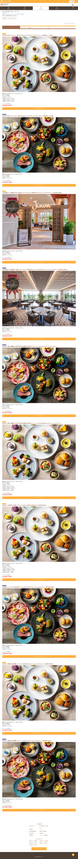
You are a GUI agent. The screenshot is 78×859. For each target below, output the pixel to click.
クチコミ (66, 27)
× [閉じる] (76, 1)
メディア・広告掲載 (43, 835)
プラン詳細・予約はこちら (39, 108)
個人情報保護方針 (32, 831)
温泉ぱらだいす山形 (43, 842)
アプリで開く (72, 1)
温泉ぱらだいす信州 (33, 842)
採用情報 (31, 835)
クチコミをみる (13, 18)
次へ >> (40, 824)
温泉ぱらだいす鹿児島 (44, 840)
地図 (5, 18)
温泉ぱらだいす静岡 (33, 840)
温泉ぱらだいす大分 (33, 844)
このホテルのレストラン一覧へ (69, 23)
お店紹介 (29, 27)
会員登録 (31, 829)
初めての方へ (31, 825)
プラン (11, 27)
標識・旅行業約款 (43, 831)
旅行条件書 (31, 833)
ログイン (41, 829)
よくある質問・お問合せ (44, 826)
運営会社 (41, 833)
